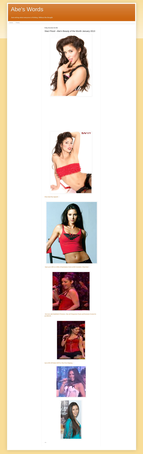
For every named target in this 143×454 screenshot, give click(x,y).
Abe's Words (27, 9)
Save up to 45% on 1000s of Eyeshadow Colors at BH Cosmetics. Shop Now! (66, 267)
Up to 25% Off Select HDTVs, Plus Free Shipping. (59, 363)
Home (11, 22)
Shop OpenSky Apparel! (51, 197)
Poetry (18, 22)
